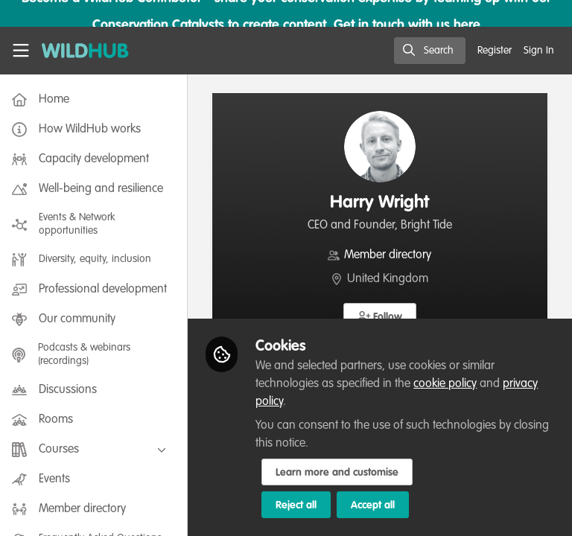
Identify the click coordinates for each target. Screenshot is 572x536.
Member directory (389, 255)
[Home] (85, 50)
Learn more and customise (340, 473)
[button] (382, 316)
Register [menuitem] (494, 50)
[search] (429, 50)
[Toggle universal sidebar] (21, 50)
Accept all (376, 505)
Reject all (299, 505)
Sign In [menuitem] (539, 50)
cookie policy (448, 384)
